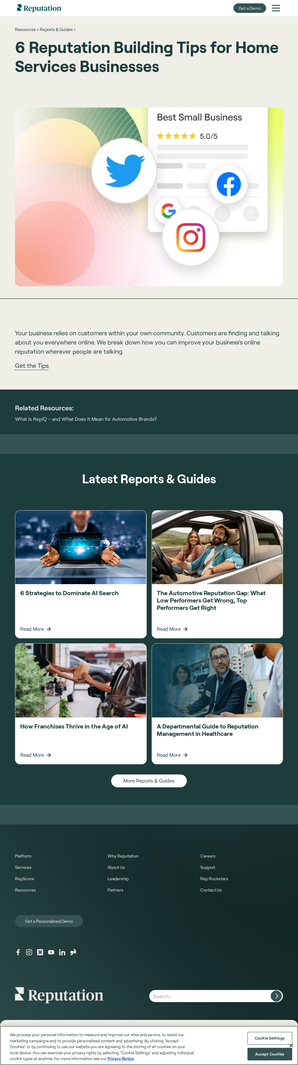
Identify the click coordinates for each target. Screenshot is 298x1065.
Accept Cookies (270, 1054)
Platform (23, 855)
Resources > (27, 29)
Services (23, 867)
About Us (116, 867)
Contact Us (211, 889)
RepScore (24, 878)
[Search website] (276, 996)
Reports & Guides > (58, 29)
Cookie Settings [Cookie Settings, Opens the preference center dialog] (270, 1038)
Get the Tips (32, 365)
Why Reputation (123, 855)
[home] (39, 8)
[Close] (291, 1045)
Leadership (118, 878)
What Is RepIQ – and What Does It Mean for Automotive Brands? (86, 419)
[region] (149, 1045)
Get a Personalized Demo (49, 921)
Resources (25, 889)
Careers (208, 855)
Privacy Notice (121, 1058)
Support (207, 867)
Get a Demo (250, 8)
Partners (115, 889)
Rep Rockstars (214, 878)
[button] (276, 8)
